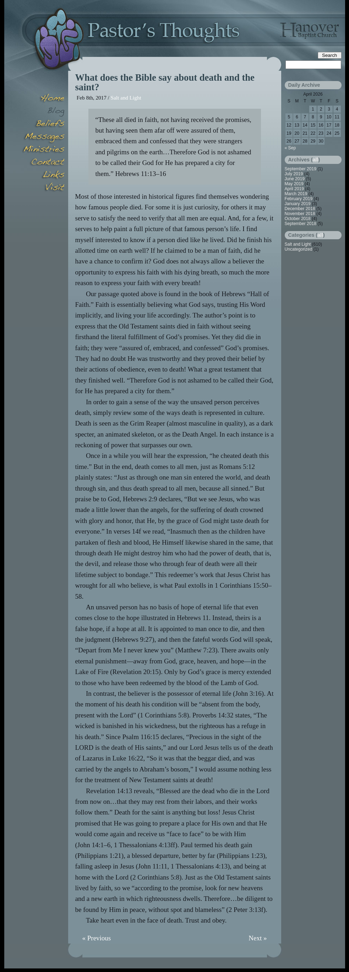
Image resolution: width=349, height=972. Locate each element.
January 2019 (298, 203)
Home (43, 98)
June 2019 (295, 178)
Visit (43, 188)
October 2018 (298, 218)
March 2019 (296, 193)
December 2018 (300, 208)
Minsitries (43, 150)
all (315, 159)
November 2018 (300, 213)
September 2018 (300, 223)
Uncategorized (298, 249)
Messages (43, 137)
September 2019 (300, 168)
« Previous (96, 938)
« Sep (290, 147)
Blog (43, 111)
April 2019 (294, 188)
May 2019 (294, 183)
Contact (43, 162)
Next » (258, 938)
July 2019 (294, 173)
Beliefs (43, 124)
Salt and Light (126, 98)
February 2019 (299, 198)
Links (43, 175)
